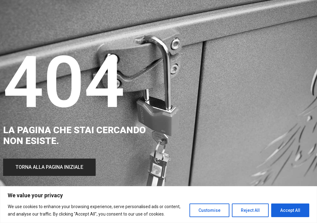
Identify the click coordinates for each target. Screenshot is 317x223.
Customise (209, 210)
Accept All (290, 210)
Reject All (250, 210)
